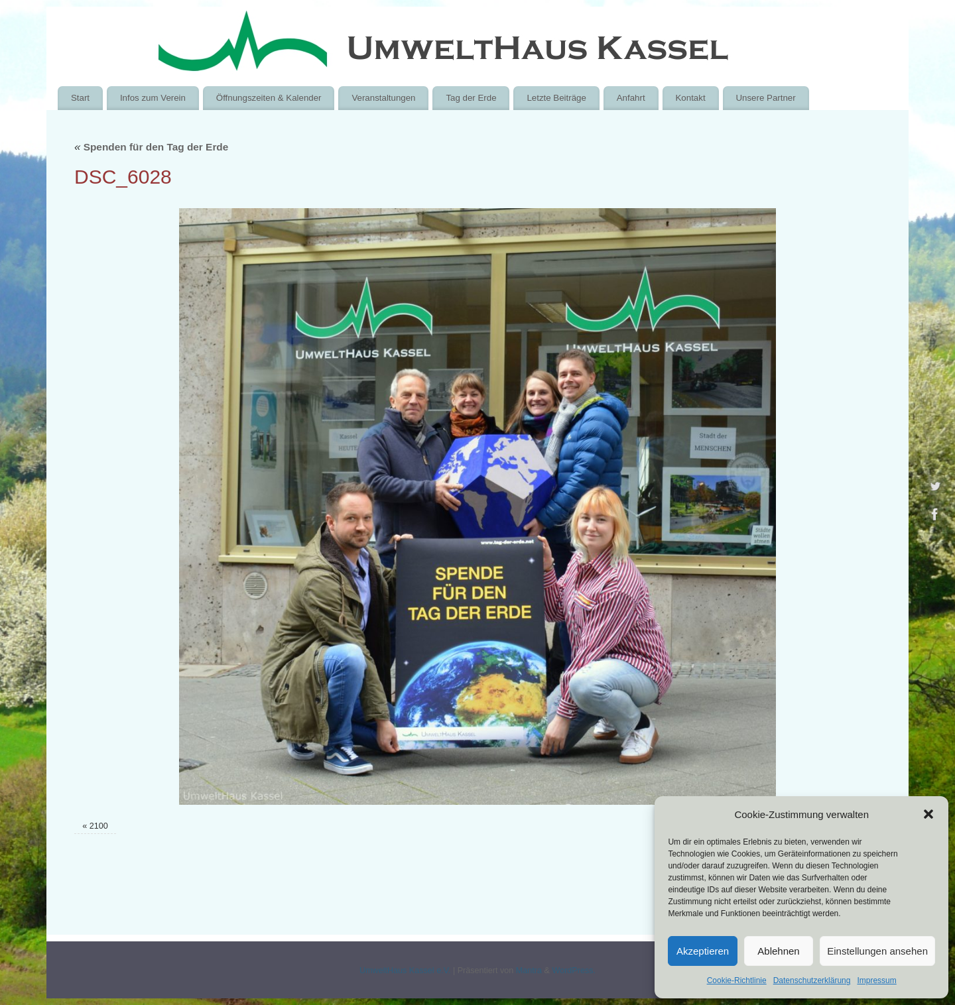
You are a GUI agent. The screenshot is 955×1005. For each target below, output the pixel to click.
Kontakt (690, 98)
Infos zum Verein (153, 98)
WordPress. (574, 970)
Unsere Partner (765, 98)
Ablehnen (778, 951)
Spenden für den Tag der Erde (151, 146)
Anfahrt (631, 98)
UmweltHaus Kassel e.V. (404, 970)
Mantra (529, 970)
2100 (99, 826)
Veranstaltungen (383, 98)
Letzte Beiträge (556, 98)
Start (80, 98)
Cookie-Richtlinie (737, 980)
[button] (928, 814)
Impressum (876, 980)
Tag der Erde (471, 98)
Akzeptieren (702, 951)
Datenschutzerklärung (812, 980)
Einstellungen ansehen (877, 951)
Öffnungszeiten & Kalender (269, 98)
